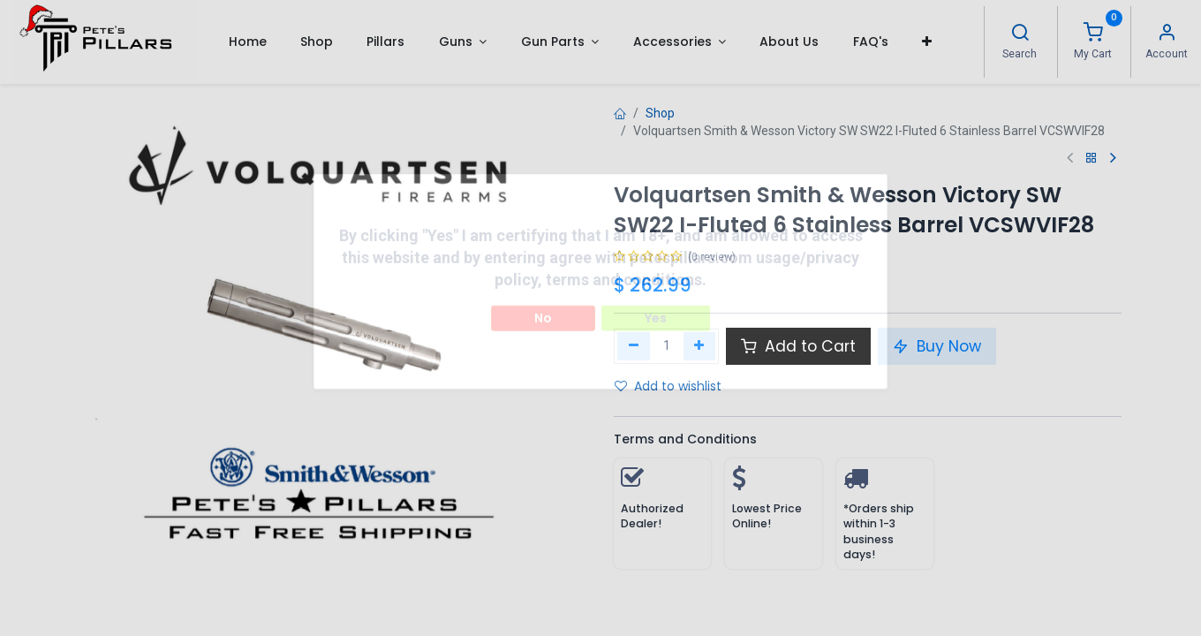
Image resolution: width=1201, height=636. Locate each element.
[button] (926, 41)
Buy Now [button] (937, 346)
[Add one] (700, 346)
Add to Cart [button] (798, 346)
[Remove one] (633, 346)
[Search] (1020, 34)
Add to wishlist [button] (668, 386)
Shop (660, 113)
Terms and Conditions (685, 439)
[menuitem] (247, 41)
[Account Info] (1166, 34)
